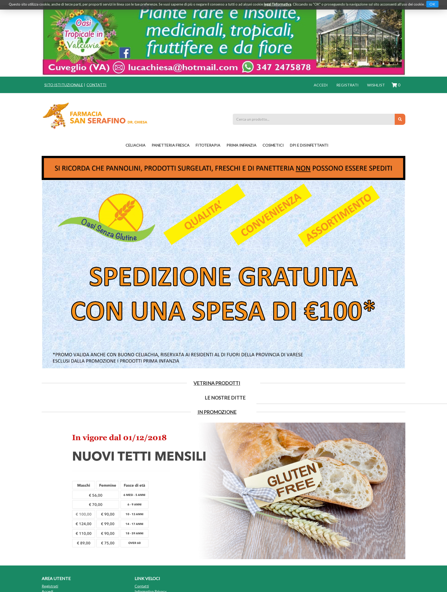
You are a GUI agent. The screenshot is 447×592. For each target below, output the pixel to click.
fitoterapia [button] (208, 145)
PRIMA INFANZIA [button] (241, 145)
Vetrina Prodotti (217, 383)
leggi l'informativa (277, 4)
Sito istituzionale (63, 84)
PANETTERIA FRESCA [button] (171, 145)
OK (432, 4)
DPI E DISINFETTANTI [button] (309, 145)
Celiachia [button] (135, 145)
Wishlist (376, 85)
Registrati (347, 85)
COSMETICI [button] (273, 145)
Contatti (96, 84)
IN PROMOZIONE (217, 412)
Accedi (321, 85)
